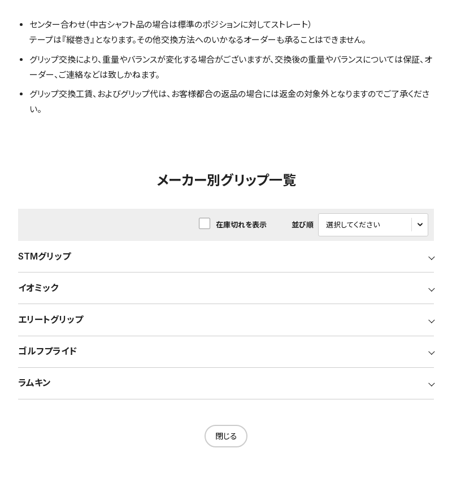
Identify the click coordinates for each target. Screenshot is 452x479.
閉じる (226, 439)
